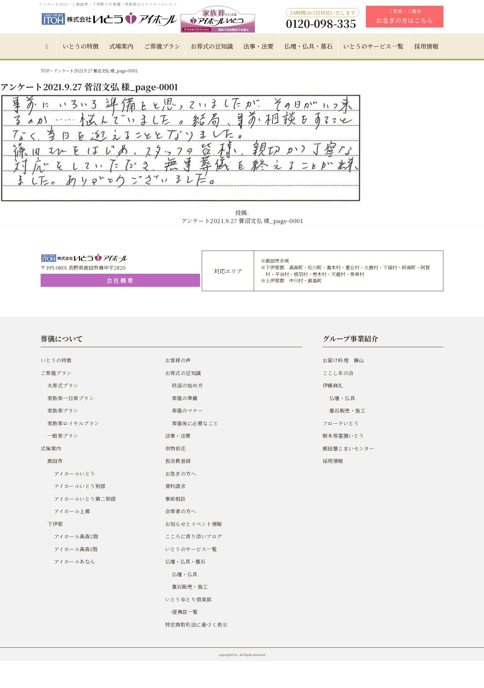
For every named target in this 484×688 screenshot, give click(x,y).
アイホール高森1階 (75, 548)
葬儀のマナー (187, 410)
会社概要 (81, 280)
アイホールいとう (74, 473)
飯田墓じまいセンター (348, 448)
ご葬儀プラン (162, 46)
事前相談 (175, 498)
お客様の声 (177, 360)
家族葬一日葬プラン (70, 398)
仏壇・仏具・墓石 (308, 46)
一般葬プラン (62, 435)
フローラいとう (340, 423)
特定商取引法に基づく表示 (195, 624)
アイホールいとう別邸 (79, 485)
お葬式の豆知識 (212, 46)
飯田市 (54, 460)
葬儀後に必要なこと (194, 423)
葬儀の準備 (184, 398)
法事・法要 (258, 46)
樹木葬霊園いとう (343, 435)
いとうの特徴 (80, 46)
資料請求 (175, 485)
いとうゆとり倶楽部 (187, 599)
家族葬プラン (62, 410)
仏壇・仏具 (184, 574)
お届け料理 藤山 (343, 360)
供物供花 (175, 448)
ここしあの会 (338, 372)
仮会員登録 (177, 460)
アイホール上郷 (71, 511)
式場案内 (121, 46)
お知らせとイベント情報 (193, 523)
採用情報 (426, 46)
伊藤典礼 (333, 385)
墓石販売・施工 (189, 586)
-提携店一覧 (181, 611)
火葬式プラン (62, 385)
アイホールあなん (74, 561)
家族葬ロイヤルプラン (72, 423)
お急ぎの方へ (180, 473)
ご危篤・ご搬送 (404, 16)
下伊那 (54, 523)
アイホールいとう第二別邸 (84, 498)
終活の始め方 (187, 385)
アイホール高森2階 (75, 536)
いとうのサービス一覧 (373, 46)
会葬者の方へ (180, 511)
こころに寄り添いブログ (193, 536)
